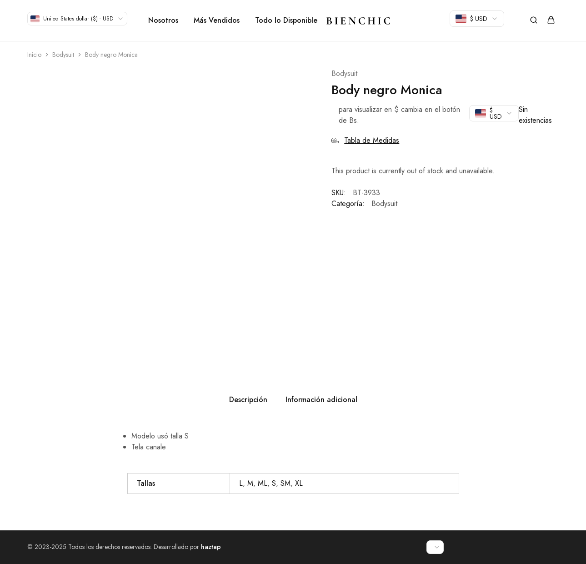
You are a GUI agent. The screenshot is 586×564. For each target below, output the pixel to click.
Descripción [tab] (248, 399)
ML (262, 483)
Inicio (34, 54)
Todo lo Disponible (286, 20)
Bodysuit (63, 54)
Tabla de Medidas (365, 140)
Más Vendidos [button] (217, 20)
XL (299, 483)
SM (285, 483)
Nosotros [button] (163, 20)
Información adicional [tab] (321, 399)
